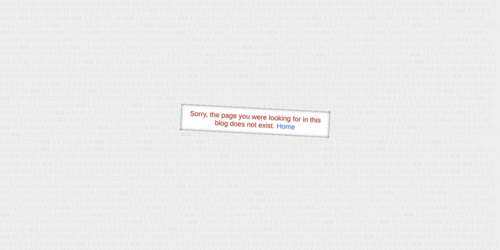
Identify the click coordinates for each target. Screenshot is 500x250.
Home (285, 126)
